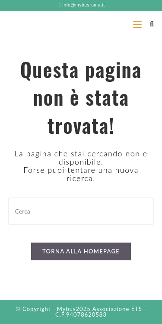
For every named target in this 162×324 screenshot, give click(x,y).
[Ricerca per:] (148, 23)
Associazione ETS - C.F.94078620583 (100, 311)
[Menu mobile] (138, 23)
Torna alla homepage (81, 251)
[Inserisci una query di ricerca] (81, 211)
